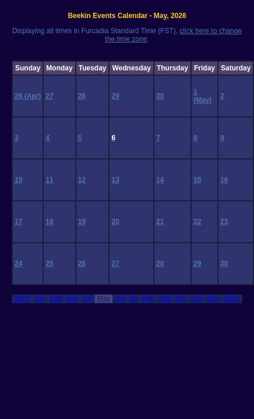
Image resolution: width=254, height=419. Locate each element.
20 (115, 222)
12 (82, 180)
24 (18, 264)
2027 (232, 298)
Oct (180, 298)
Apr (87, 298)
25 (49, 264)
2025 (22, 298)
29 (115, 96)
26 (19, 96)
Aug (148, 298)
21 (160, 222)
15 (197, 180)
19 (82, 222)
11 (49, 180)
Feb (56, 298)
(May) (202, 100)
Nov (196, 298)
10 (18, 180)
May (104, 298)
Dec (213, 298)
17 (18, 222)
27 (49, 96)
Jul (133, 298)
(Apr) (32, 96)
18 (49, 222)
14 (160, 180)
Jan (39, 298)
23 (224, 222)
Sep (164, 298)
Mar (72, 298)
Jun (120, 298)
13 (115, 180)
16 (224, 180)
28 (82, 96)
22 (197, 222)
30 (160, 96)
